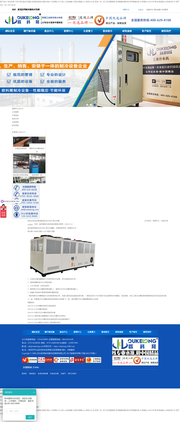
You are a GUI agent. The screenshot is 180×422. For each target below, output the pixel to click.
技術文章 (164, 221)
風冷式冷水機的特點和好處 (45, 312)
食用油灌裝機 (43, 374)
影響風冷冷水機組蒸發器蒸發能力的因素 (49, 299)
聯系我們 (166, 31)
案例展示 (107, 31)
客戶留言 (146, 31)
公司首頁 (147, 221)
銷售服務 (127, 31)
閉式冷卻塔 (72, 374)
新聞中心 (68, 31)
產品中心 (49, 31)
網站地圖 (157, 10)
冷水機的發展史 (41, 309)
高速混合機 (54, 374)
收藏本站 (149, 10)
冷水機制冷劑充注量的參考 (45, 306)
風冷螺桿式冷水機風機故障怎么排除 (84, 299)
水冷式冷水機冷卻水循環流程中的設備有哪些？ (52, 319)
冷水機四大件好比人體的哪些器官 (47, 323)
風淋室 (24, 374)
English (140, 10)
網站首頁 (10, 31)
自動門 (63, 374)
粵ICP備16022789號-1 (87, 353)
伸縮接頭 (32, 374)
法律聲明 (164, 10)
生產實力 (88, 31)
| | (142, 10)
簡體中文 (126, 10)
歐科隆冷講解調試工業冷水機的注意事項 (50, 316)
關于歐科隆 (30, 31)
